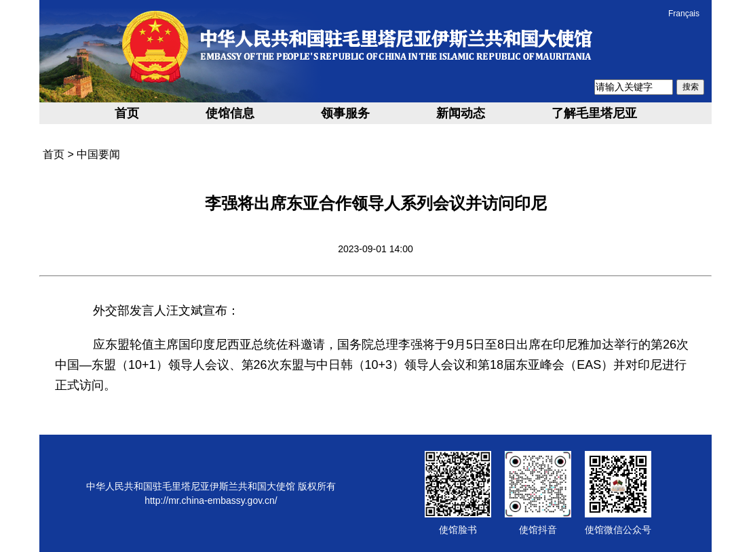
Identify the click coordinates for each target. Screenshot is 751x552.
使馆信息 (230, 113)
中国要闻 (98, 154)
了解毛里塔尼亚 (594, 113)
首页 (127, 113)
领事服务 (345, 113)
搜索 (690, 87)
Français (683, 13)
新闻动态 (460, 113)
